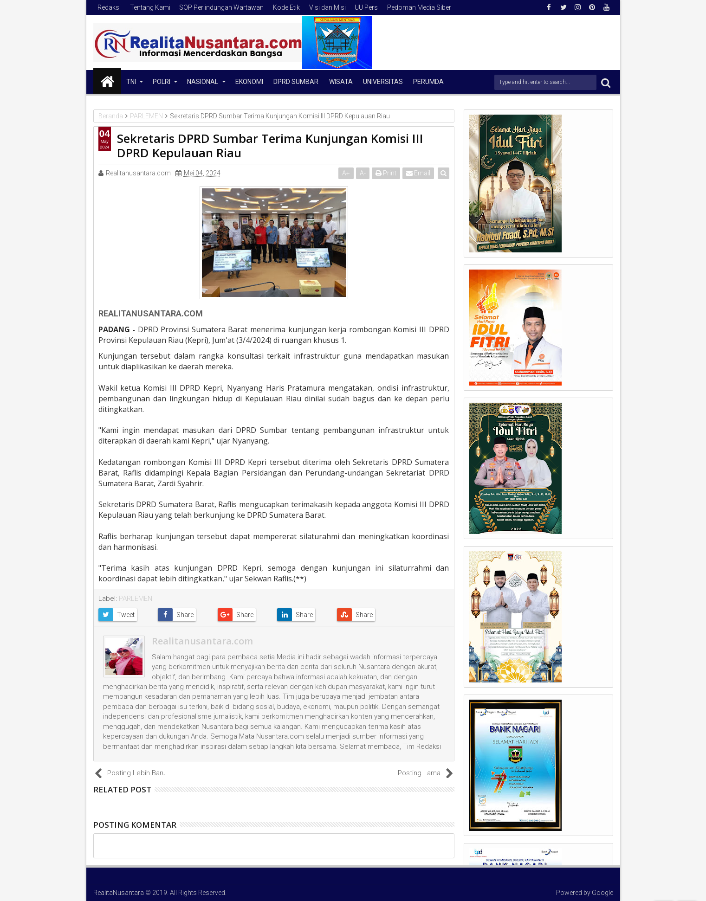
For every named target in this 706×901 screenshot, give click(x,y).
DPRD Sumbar (295, 81)
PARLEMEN (135, 598)
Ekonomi (249, 81)
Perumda (428, 81)
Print (386, 173)
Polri (161, 81)
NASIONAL (202, 81)
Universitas (383, 81)
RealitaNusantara (118, 892)
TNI (131, 81)
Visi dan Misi (327, 7)
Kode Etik (286, 7)
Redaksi (109, 7)
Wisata (341, 81)
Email (419, 173)
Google (602, 892)
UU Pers (366, 7)
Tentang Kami (150, 7)
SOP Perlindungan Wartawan (221, 7)
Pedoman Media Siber (419, 7)
